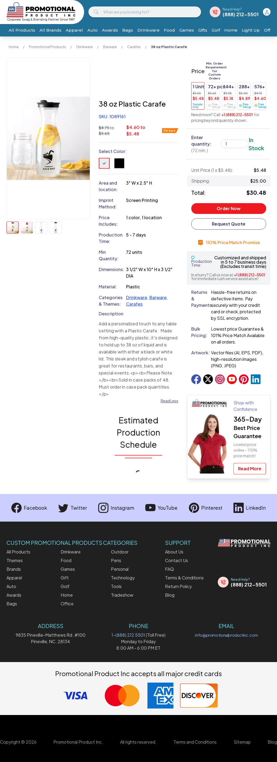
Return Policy (178, 586)
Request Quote (228, 224)
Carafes (134, 47)
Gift (65, 577)
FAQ (169, 569)
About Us (174, 552)
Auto (92, 30)
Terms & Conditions (184, 577)
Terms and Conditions (195, 742)
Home (231, 30)
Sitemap (242, 742)
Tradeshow (122, 595)
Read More (249, 468)
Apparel (74, 30)
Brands (13, 569)
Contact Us (176, 560)
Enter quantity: (201, 144)
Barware (110, 47)
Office (67, 603)
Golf (216, 30)
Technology (123, 577)
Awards (110, 30)
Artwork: (199, 352)
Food (169, 30)
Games (186, 30)
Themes (14, 560)
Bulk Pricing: (199, 332)
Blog (169, 595)
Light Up (251, 30)
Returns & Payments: (199, 298)
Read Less (169, 400)
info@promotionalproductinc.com (226, 634)
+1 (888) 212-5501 (237, 114)
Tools (116, 586)
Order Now (228, 208)
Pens (116, 560)
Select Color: (113, 151)
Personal (119, 569)
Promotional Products (47, 47)
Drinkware (148, 30)
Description (111, 314)
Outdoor (119, 552)
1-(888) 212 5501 (128, 635)
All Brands (50, 30)
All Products (22, 30)
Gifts (202, 30)
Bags (127, 30)
